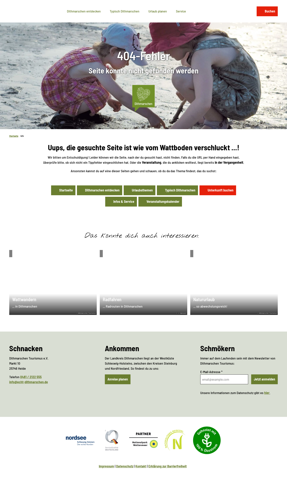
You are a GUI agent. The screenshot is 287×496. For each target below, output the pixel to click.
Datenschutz (124, 466)
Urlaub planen (157, 11)
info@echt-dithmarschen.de (28, 382)
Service (181, 11)
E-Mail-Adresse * (211, 372)
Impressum (106, 466)
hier (266, 393)
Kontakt (140, 466)
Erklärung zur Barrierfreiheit (167, 466)
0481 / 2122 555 (31, 377)
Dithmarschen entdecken (84, 11)
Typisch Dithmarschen (124, 11)
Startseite (13, 136)
